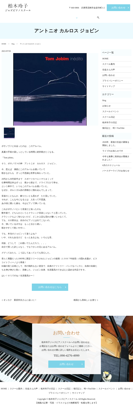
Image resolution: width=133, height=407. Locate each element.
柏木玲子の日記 (109, 120)
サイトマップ (108, 84)
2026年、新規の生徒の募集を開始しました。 (115, 142)
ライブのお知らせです (112, 149)
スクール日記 (108, 115)
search (104, 17)
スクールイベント (91, 16)
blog (13, 42)
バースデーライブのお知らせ (115, 169)
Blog (75, 16)
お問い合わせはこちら (50, 285)
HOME (32, 16)
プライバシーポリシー (112, 79)
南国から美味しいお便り (85, 298)
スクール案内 (46, 16)
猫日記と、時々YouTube (113, 126)
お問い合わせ (118, 7)
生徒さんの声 (62, 16)
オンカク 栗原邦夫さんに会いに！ (20, 298)
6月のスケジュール (111, 163)
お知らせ (106, 104)
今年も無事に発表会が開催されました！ (115, 156)
